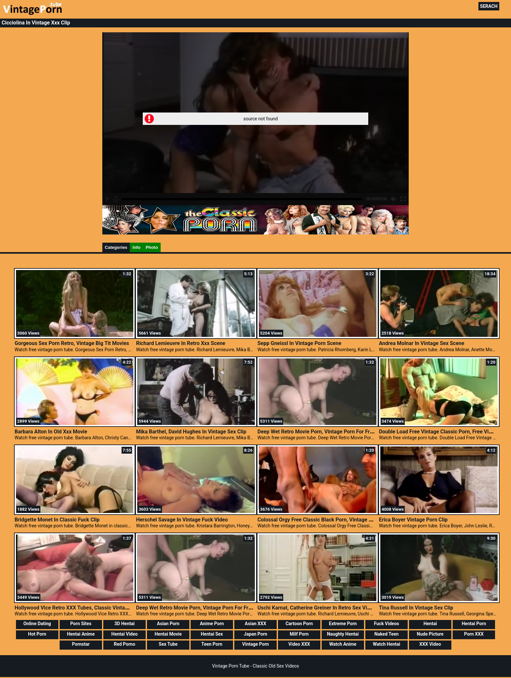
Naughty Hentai (343, 634)
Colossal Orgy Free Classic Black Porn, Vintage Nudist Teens (328, 520)
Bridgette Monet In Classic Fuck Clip (57, 520)
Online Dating (37, 623)
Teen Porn (211, 644)
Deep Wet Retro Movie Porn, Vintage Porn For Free (316, 432)
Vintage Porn (255, 644)
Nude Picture (430, 634)
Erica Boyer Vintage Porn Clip (413, 520)
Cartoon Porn (299, 623)
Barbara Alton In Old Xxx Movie (51, 432)
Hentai (430, 623)
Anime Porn (212, 623)
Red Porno (124, 644)
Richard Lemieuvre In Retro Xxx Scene (180, 343)
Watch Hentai (386, 644)
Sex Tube (168, 644)
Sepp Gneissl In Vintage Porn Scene (299, 343)
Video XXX (299, 644)
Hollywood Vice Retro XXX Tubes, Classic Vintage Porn (79, 608)
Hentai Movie (168, 634)
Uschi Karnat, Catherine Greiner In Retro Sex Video (316, 608)
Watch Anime (342, 644)
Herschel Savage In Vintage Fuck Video (182, 520)
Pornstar (81, 644)
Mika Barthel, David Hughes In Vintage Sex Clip (191, 432)
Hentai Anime (81, 634)
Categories (116, 247)
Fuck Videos (386, 623)
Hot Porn (37, 634)
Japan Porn (255, 634)
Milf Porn (299, 634)
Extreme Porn (343, 623)
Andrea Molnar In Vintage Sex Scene (421, 343)
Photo (152, 247)
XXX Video (430, 644)
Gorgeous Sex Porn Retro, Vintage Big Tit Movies (72, 343)
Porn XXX (474, 634)
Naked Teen (386, 634)
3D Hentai (124, 623)
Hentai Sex (212, 634)
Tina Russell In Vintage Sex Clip (416, 608)
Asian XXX (255, 623)
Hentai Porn (474, 623)
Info (136, 247)
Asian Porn (168, 623)
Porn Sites (80, 623)
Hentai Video (124, 634)
